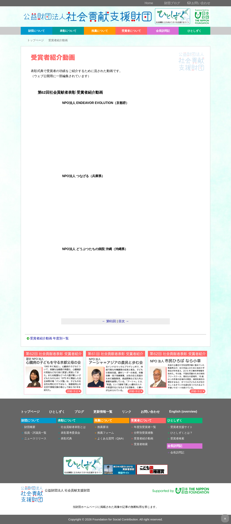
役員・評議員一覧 (35, 432)
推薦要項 (102, 427)
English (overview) (183, 411)
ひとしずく (194, 30)
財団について (36, 30)
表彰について (68, 30)
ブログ (79, 411)
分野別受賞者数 (143, 432)
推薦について (99, 30)
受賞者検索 (141, 444)
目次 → (123, 321)
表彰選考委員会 (70, 432)
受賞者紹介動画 (58, 40)
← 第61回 (109, 321)
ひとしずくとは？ (181, 432)
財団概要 (29, 427)
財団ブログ (167, 3)
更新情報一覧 (102, 411)
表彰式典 (66, 438)
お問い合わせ (195, 3)
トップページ (35, 40)
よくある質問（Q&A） (111, 438)
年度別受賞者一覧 (145, 427)
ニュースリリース (35, 438)
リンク (126, 411)
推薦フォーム (105, 432)
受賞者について (131, 30)
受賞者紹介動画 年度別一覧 (49, 338)
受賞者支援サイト (181, 427)
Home (143, 3)
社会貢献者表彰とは (73, 427)
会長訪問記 (163, 30)
